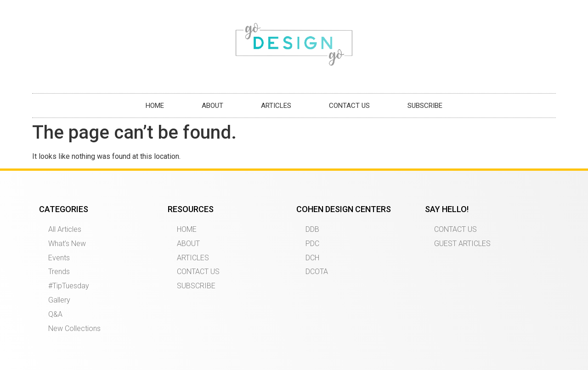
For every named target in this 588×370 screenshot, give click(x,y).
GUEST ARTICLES (462, 243)
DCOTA (316, 271)
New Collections (74, 328)
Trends (59, 271)
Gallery (59, 300)
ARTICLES (276, 105)
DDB (312, 229)
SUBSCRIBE (424, 105)
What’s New (67, 243)
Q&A (55, 314)
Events (59, 257)
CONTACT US (349, 105)
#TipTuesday (68, 285)
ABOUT (212, 105)
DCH (312, 257)
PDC (312, 243)
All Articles (64, 229)
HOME (155, 105)
